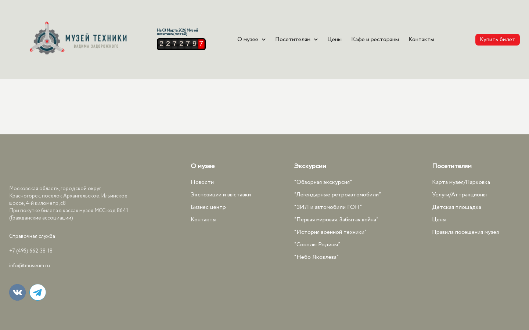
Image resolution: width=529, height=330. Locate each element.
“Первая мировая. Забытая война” (336, 219)
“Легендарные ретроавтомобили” (337, 195)
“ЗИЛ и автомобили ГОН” (328, 207)
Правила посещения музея (465, 232)
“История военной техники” (330, 232)
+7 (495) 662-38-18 (31, 251)
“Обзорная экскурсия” (323, 182)
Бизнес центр (208, 207)
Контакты (421, 40)
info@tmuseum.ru (29, 265)
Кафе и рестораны (375, 40)
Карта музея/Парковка (461, 182)
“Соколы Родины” (317, 244)
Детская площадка (456, 207)
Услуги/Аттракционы (459, 195)
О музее (251, 40)
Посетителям (296, 40)
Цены (334, 40)
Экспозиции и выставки (221, 195)
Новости (202, 182)
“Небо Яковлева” (316, 257)
